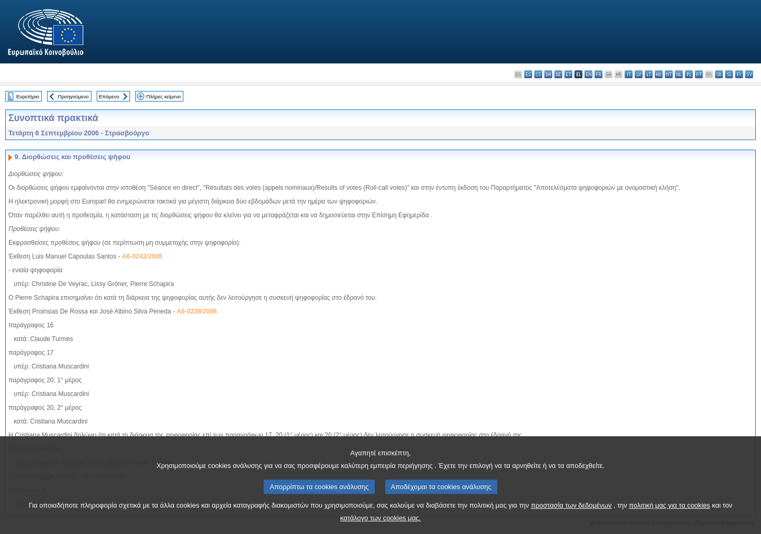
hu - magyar (659, 74)
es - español (528, 74)
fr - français (598, 74)
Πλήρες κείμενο (163, 96)
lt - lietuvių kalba (649, 74)
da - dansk (548, 74)
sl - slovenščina (729, 74)
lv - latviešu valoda (639, 74)
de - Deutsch (558, 74)
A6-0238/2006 (197, 311)
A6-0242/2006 (142, 256)
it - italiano (629, 74)
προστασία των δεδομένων (571, 519)
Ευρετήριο (27, 96)
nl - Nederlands (679, 74)
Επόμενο (109, 96)
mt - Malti (669, 74)
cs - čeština (538, 74)
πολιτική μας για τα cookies (669, 519)
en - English (588, 74)
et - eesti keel (568, 74)
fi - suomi (739, 74)
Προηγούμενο (73, 96)
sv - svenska (749, 74)
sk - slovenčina (719, 74)
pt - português (699, 74)
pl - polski (689, 74)
